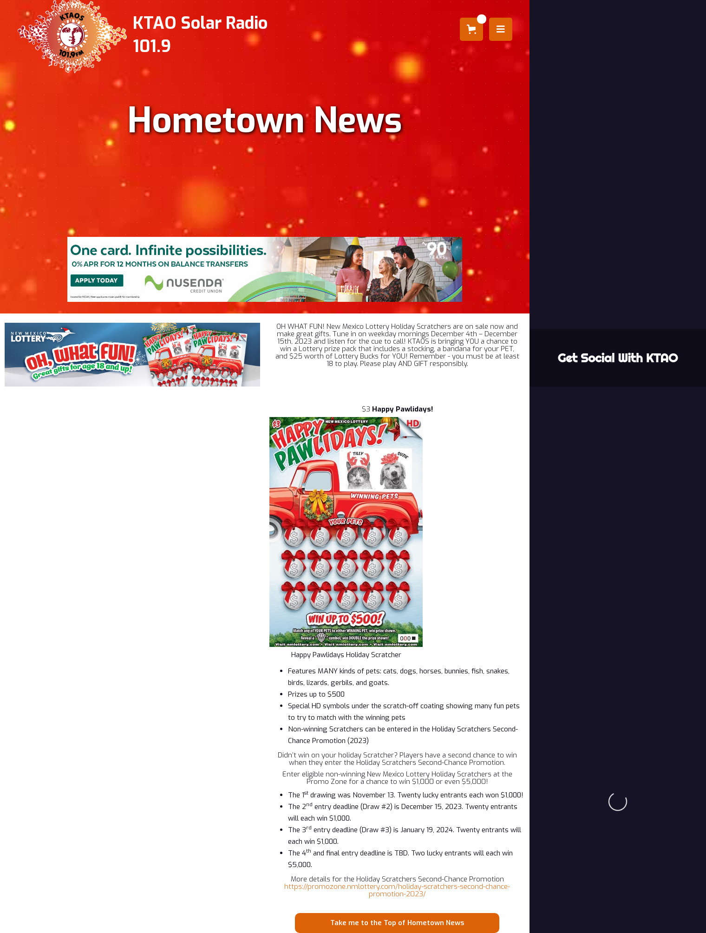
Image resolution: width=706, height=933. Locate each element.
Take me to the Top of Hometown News (397, 922)
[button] (471, 29)
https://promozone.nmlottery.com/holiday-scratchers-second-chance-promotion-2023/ (397, 890)
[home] (159, 34)
